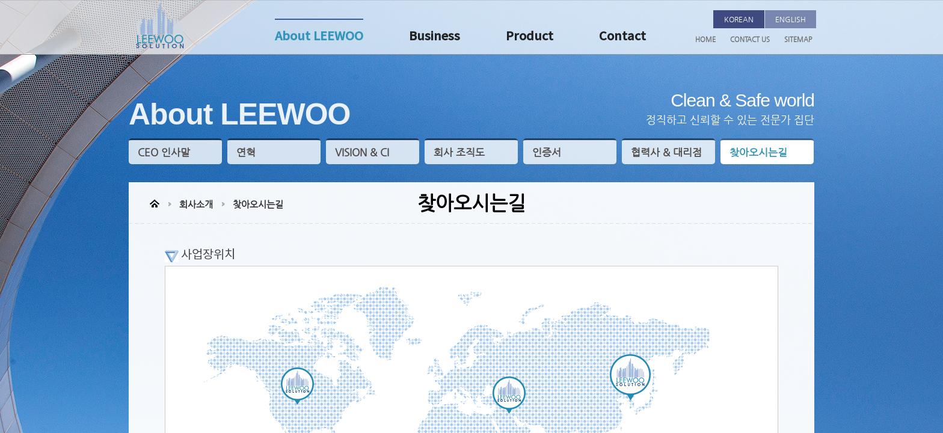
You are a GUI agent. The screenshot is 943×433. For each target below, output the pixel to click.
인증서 (546, 152)
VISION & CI (362, 152)
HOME (705, 39)
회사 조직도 (459, 152)
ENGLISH (790, 19)
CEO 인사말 (164, 152)
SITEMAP (798, 39)
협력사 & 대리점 (666, 152)
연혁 (246, 152)
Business (434, 36)
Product (529, 36)
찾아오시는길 (758, 152)
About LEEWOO (319, 36)
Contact (622, 36)
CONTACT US (750, 39)
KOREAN (739, 19)
